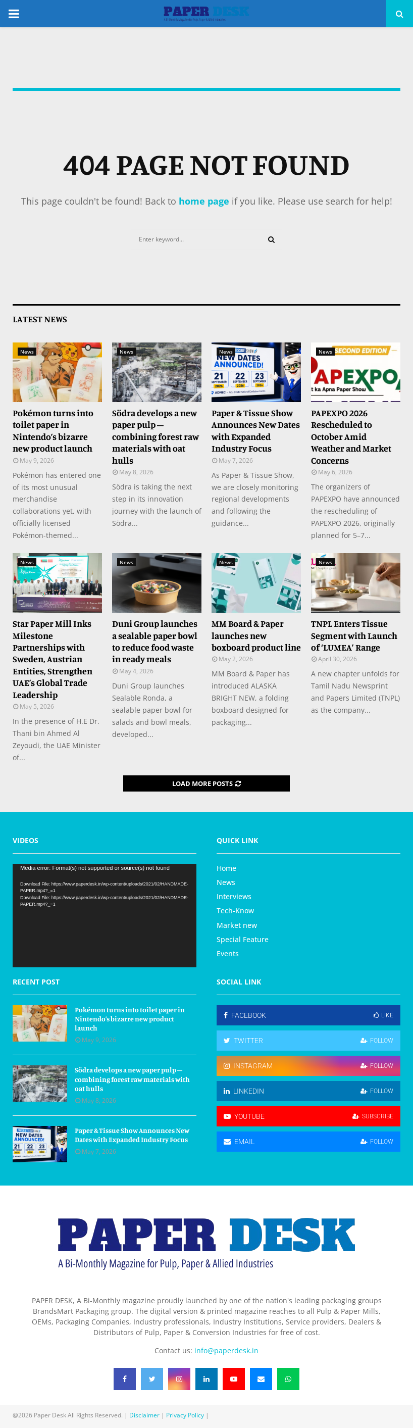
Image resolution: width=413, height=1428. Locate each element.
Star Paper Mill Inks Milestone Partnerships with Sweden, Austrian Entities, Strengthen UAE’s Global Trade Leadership (52, 659)
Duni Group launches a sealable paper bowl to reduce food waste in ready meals (154, 641)
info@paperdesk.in (226, 1350)
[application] (104, 915)
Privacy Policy (185, 1415)
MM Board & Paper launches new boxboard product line (256, 635)
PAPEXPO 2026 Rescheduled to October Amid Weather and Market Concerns (351, 436)
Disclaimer (144, 1415)
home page (204, 201)
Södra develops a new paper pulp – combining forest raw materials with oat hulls (155, 436)
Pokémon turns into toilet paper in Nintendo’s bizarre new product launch (53, 430)
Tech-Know (235, 910)
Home (226, 868)
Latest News (40, 318)
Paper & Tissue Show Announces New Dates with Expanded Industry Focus (256, 430)
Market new (237, 925)
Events (228, 953)
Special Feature (243, 939)
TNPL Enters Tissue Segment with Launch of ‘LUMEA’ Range (354, 635)
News (27, 351)
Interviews (234, 896)
